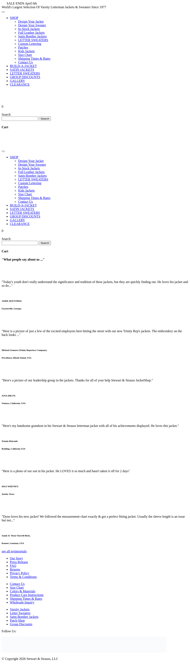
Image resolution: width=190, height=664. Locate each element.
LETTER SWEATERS (33, 40)
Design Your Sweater (32, 25)
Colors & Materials (22, 591)
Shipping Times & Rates (34, 58)
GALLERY (17, 81)
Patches (23, 47)
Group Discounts (21, 624)
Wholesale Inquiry (22, 602)
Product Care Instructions (27, 595)
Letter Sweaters (20, 613)
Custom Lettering (29, 43)
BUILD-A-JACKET (23, 66)
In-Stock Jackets (29, 29)
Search (6, 114)
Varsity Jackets (20, 609)
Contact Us (25, 62)
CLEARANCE (20, 84)
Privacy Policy (19, 573)
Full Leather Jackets (31, 32)
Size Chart (25, 55)
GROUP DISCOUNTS (25, 77)
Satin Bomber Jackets (32, 36)
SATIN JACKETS (22, 69)
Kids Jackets (26, 51)
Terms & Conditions (23, 577)
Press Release (19, 562)
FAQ (13, 565)
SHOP (14, 18)
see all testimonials (14, 551)
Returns (15, 569)
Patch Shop (17, 620)
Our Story (16, 558)
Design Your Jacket (31, 21)
